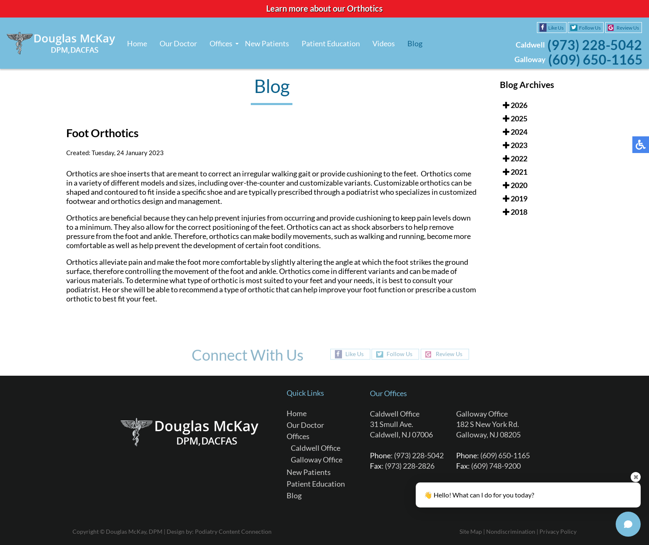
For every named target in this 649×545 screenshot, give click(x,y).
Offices (221, 43)
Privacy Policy (558, 531)
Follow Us (590, 28)
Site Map (470, 531)
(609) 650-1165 (595, 59)
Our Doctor (178, 43)
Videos (383, 43)
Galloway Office (316, 459)
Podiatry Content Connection (233, 531)
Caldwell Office (315, 447)
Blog (414, 43)
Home (137, 43)
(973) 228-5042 (594, 45)
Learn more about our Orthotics (324, 8)
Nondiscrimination (510, 531)
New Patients (267, 43)
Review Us (628, 28)
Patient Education (331, 43)
